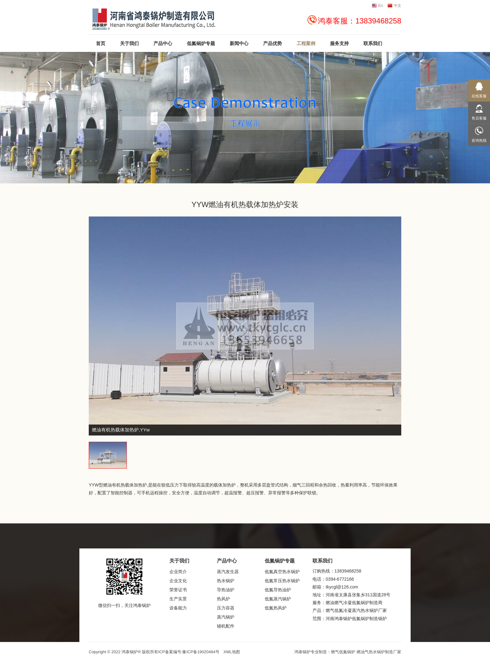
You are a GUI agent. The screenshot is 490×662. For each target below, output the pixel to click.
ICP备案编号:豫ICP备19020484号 (188, 651)
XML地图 (231, 651)
